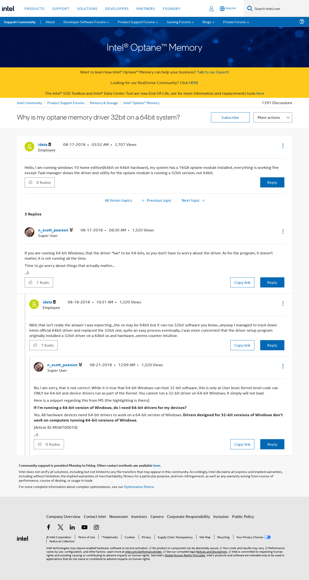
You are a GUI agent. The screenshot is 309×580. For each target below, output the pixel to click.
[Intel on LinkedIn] (72, 527)
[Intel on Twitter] (60, 527)
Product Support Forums (65, 102)
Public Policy (243, 516)
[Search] (250, 8)
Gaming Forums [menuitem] (179, 21)
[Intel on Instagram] (96, 527)
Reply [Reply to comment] (272, 282)
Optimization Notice (139, 486)
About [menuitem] (50, 21)
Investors (139, 516)
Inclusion (221, 516)
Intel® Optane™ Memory (141, 102)
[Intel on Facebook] (48, 527)
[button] (282, 145)
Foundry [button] (172, 8)
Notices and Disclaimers (211, 551)
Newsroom (118, 516)
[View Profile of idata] (44, 144)
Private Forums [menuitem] (234, 21)
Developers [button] (117, 8)
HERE (193, 82)
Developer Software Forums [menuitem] (84, 21)
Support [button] (60, 8)
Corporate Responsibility (188, 516)
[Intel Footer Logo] (23, 538)
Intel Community (29, 102)
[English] (227, 8)
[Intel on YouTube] (84, 527)
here (260, 93)
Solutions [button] (87, 8)
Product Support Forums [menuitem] (136, 21)
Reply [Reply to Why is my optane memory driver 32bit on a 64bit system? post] (272, 182)
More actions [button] (269, 117)
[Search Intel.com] (281, 8)
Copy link (242, 282)
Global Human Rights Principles (185, 555)
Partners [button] (145, 8)
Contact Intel (95, 516)
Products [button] (34, 8)
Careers (157, 516)
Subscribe (230, 117)
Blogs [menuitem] (207, 21)
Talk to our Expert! (213, 72)
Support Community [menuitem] (19, 21)
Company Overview (63, 516)
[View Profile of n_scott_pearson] (55, 230)
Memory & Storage (104, 102)
